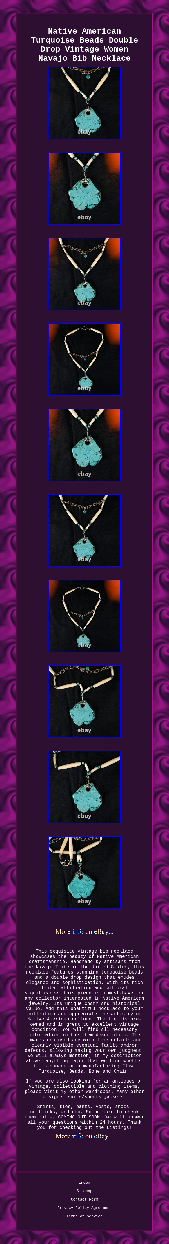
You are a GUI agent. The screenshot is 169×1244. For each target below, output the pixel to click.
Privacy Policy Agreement (84, 1208)
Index (84, 1183)
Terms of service (84, 1216)
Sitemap (84, 1191)
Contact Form (84, 1199)
